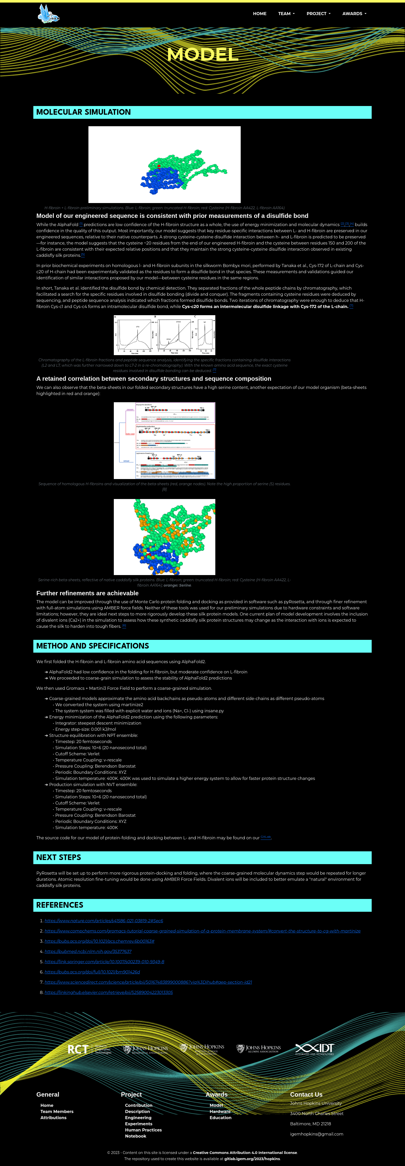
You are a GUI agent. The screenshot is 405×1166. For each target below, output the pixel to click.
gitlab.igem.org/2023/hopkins (252, 1159)
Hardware (220, 1111)
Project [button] (317, 13)
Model (216, 1105)
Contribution (139, 1105)
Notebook (135, 1136)
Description (137, 1111)
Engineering (138, 1117)
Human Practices (143, 1130)
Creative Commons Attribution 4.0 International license (245, 1152)
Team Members (57, 1111)
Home (259, 13)
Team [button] (285, 13)
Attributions (53, 1117)
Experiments (138, 1123)
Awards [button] (352, 13)
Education (220, 1117)
